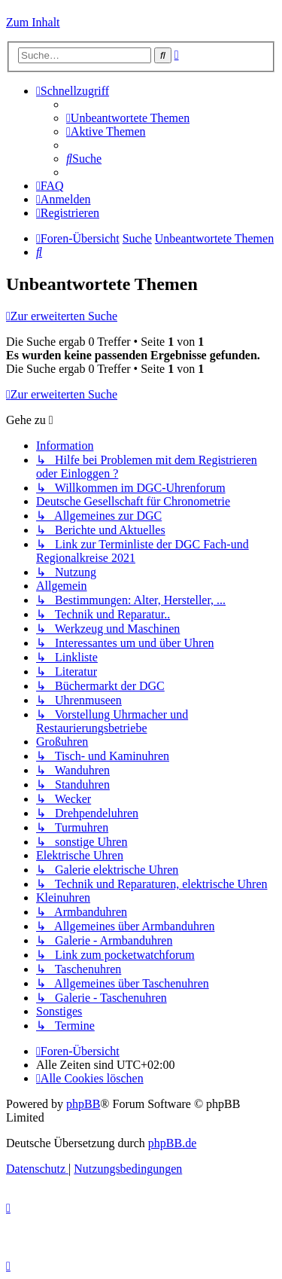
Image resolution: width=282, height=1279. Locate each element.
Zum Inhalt (33, 22)
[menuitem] (128, 117)
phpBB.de (172, 1143)
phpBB (83, 1103)
